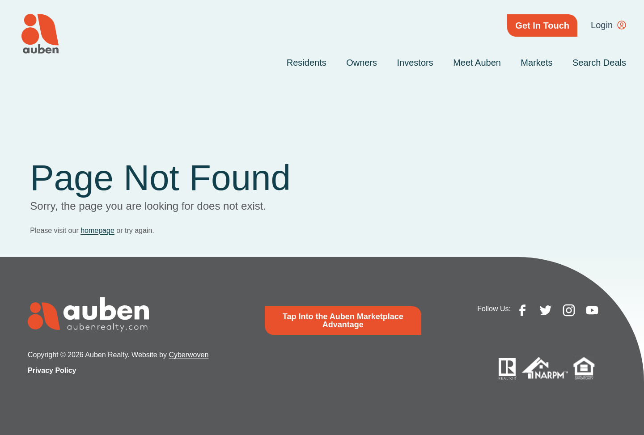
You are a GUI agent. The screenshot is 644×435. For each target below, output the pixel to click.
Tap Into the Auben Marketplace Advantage (343, 320)
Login (602, 25)
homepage (97, 230)
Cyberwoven (188, 355)
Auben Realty (40, 34)
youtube (592, 310)
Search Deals (599, 63)
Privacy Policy (52, 370)
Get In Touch (542, 25)
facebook (522, 310)
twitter (545, 310)
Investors (415, 63)
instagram (569, 310)
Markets (536, 63)
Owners (361, 63)
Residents (306, 63)
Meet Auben (477, 63)
